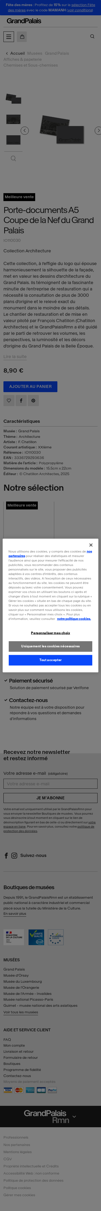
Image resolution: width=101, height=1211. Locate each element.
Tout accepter (50, 660)
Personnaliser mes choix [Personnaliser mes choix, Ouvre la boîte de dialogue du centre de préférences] (50, 632)
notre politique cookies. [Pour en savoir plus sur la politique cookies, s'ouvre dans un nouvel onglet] (74, 618)
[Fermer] (91, 545)
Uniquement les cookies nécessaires (50, 646)
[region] (51, 605)
